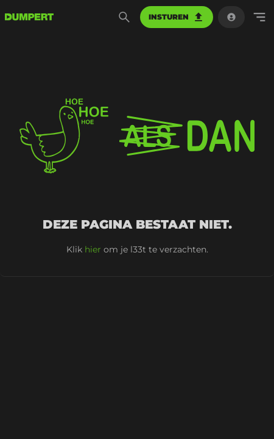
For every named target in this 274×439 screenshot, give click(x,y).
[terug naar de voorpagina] (29, 17)
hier (93, 249)
